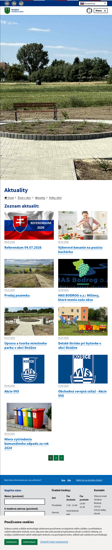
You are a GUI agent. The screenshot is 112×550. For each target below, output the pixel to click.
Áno (63, 480)
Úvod (9, 197)
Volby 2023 (55, 197)
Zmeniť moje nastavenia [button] (54, 541)
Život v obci (24, 197)
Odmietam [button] (29, 542)
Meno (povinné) (14, 496)
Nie (70, 480)
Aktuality (40, 197)
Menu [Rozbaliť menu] (101, 10)
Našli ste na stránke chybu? (89, 480)
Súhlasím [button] (11, 542)
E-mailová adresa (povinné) (21, 508)
